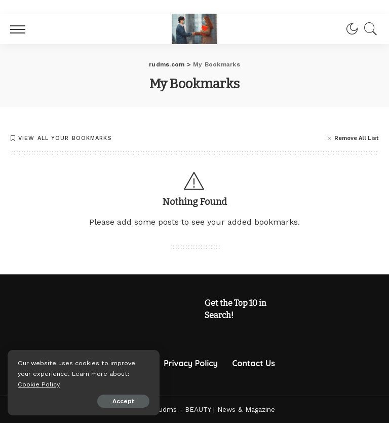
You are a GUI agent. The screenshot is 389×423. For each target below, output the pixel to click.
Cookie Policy (39, 384)
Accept (123, 401)
